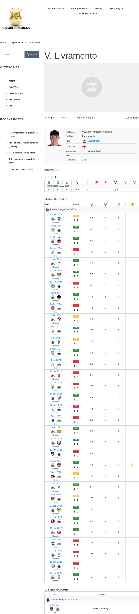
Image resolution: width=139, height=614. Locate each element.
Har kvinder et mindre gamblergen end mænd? (23, 135)
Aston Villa (13, 87)
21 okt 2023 (51, 340)
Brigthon (12, 106)
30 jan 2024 (51, 277)
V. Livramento (70, 55)
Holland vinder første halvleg (21, 169)
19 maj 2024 (52, 407)
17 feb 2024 (51, 261)
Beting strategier (16, 93)
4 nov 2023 (51, 330)
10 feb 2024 (51, 266)
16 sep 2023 (52, 361)
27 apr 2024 (51, 224)
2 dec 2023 (51, 314)
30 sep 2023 (52, 351)
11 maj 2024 (52, 214)
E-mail (48, 547)
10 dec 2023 (52, 303)
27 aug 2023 (52, 372)
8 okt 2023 (51, 345)
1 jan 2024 (51, 282)
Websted (49, 564)
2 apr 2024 (51, 423)
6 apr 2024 (51, 417)
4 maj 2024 (51, 219)
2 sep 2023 (51, 367)
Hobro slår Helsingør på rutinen (22, 153)
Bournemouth (14, 99)
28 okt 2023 (51, 335)
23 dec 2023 (52, 293)
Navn (48, 529)
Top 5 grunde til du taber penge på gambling (23, 145)
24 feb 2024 (51, 256)
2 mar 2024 (51, 251)
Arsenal (12, 81)
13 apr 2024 (51, 235)
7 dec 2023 (51, 309)
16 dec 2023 (52, 298)
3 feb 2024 (51, 272)
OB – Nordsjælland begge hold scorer (22, 161)
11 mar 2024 (52, 245)
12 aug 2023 (52, 382)
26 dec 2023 (52, 288)
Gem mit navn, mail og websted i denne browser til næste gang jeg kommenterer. (90, 587)
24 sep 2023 (52, 356)
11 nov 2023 (52, 324)
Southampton (93, 141)
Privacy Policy (84, 608)
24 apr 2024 (51, 230)
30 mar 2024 (52, 240)
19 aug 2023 (52, 377)
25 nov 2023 (52, 319)
